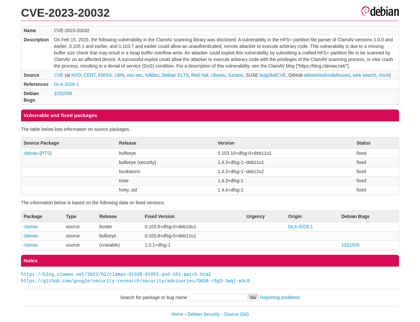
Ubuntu (218, 75)
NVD (76, 75)
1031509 (63, 93)
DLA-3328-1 (66, 84)
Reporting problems (280, 297)
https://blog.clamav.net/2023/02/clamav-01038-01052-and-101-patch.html (116, 274)
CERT (89, 75)
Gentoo (235, 75)
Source (231, 314)
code (331, 75)
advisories (314, 75)
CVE (59, 75)
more (384, 75)
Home (177, 314)
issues (343, 75)
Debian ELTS (175, 75)
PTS (45, 153)
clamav (31, 153)
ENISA (105, 75)
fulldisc (152, 75)
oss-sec (135, 75)
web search (364, 75)
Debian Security (204, 314)
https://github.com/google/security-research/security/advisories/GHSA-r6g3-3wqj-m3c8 (135, 281)
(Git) (244, 314)
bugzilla (267, 75)
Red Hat (199, 75)
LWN (119, 75)
